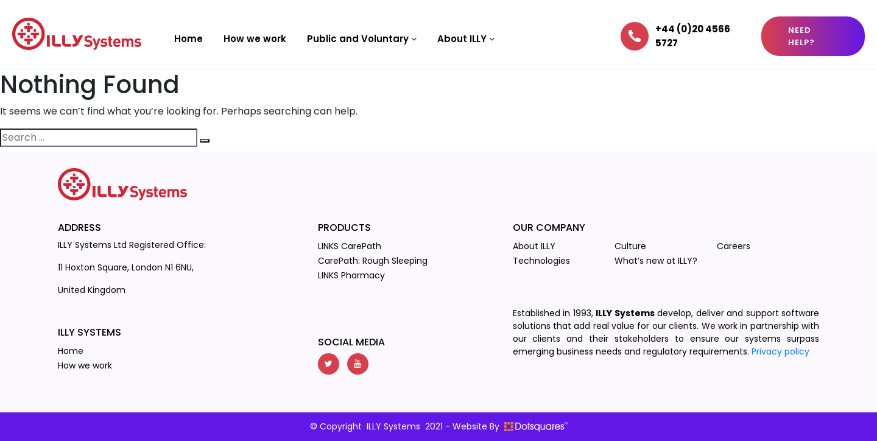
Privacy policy (780, 351)
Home (188, 38)
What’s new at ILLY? (656, 260)
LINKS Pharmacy (351, 275)
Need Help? (801, 36)
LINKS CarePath (349, 246)
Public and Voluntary (362, 38)
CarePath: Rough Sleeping (373, 260)
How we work (255, 38)
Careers (733, 246)
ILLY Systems (393, 426)
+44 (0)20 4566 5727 (692, 36)
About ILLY (466, 38)
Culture (630, 246)
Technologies (541, 260)
